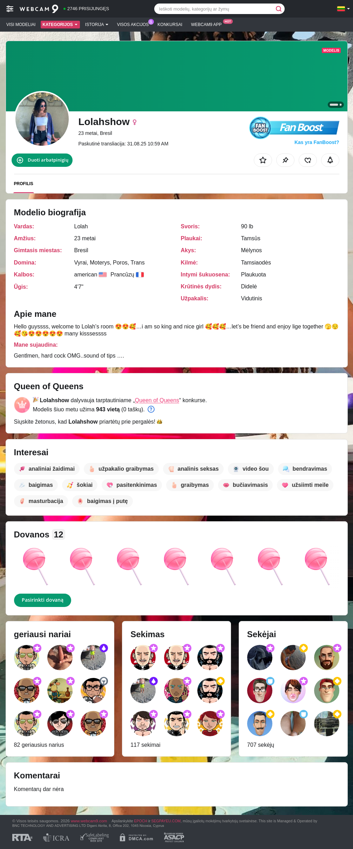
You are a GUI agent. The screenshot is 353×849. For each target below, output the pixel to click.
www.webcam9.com (89, 820)
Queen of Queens (157, 400)
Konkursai (169, 24)
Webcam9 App (208, 24)
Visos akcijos (134, 24)
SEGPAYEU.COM (166, 821)
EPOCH (140, 821)
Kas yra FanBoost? (316, 142)
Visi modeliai (20, 24)
